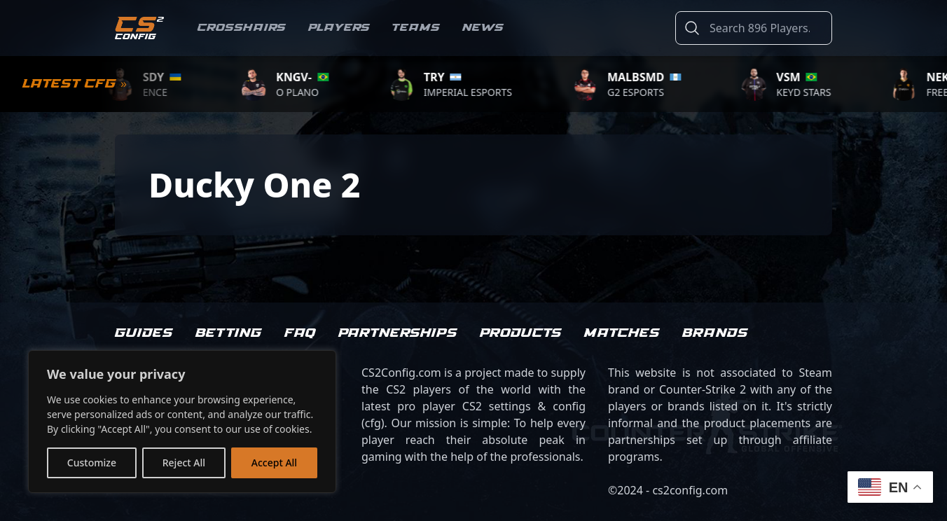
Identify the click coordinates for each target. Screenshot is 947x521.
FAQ (300, 333)
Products (521, 333)
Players (339, 27)
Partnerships (397, 333)
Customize (91, 462)
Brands (715, 333)
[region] (182, 421)
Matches (622, 333)
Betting (228, 333)
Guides (144, 333)
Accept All (274, 462)
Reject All (184, 462)
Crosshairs (242, 27)
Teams (416, 27)
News (483, 27)
